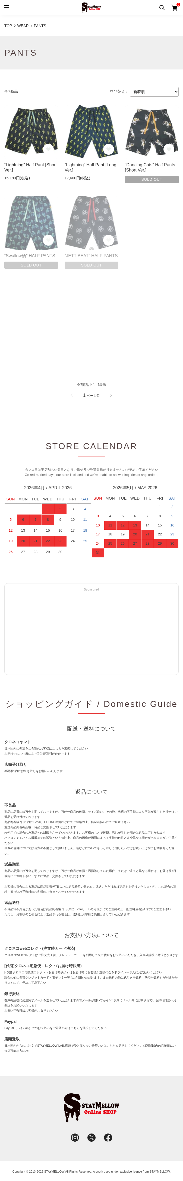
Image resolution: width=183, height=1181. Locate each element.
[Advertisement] (91, 632)
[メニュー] (6, 7)
